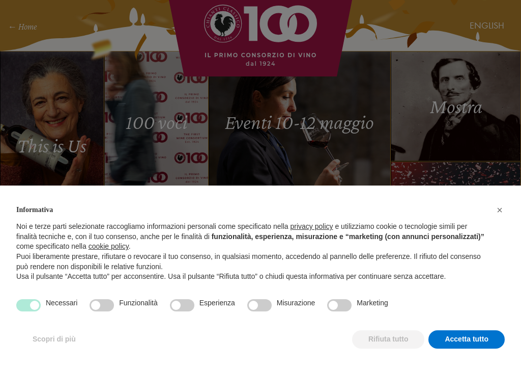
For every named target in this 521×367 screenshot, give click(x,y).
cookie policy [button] (109, 246)
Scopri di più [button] (54, 339)
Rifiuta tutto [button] (388, 339)
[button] (499, 210)
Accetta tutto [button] (466, 339)
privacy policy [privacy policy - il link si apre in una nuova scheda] (312, 226)
